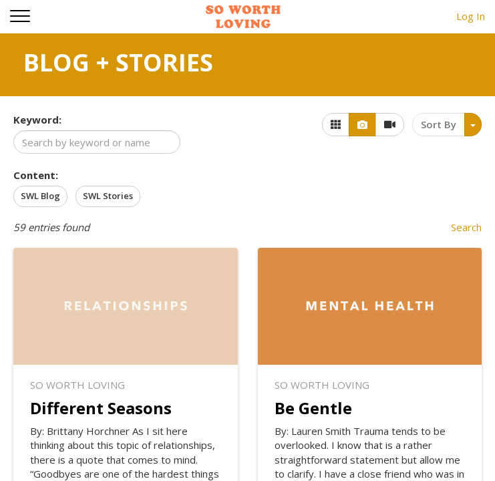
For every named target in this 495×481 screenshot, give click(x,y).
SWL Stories (108, 196)
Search (466, 227)
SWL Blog (40, 196)
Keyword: (37, 119)
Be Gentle (313, 408)
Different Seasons (101, 408)
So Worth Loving (77, 384)
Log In (470, 16)
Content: (35, 175)
